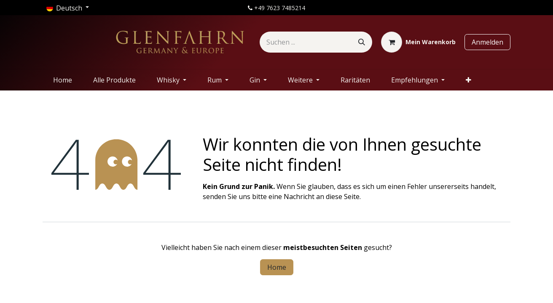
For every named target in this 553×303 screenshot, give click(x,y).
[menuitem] (63, 80)
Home (276, 267)
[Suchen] (361, 42)
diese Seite (343, 196)
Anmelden (487, 42)
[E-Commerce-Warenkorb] (418, 42)
